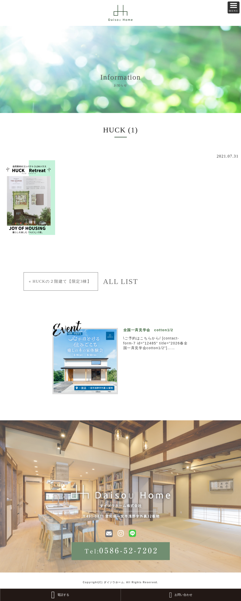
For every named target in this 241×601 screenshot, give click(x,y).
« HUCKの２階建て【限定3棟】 (60, 281)
